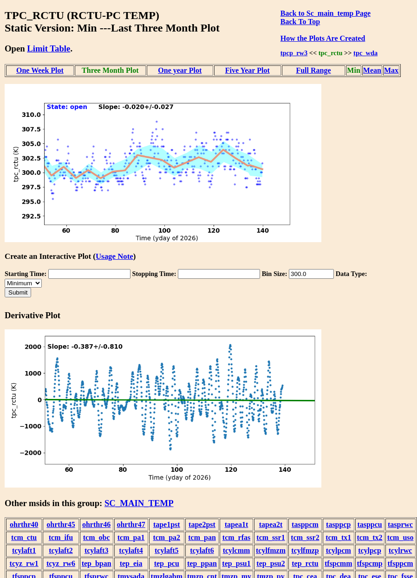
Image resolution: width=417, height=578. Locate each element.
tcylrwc (400, 550)
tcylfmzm (271, 550)
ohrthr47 (131, 524)
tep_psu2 (270, 563)
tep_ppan (202, 563)
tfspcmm (338, 563)
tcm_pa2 (166, 537)
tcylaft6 (202, 550)
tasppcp (338, 524)
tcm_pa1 (131, 537)
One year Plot (180, 70)
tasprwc (400, 524)
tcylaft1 (24, 550)
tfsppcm (400, 563)
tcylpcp (369, 550)
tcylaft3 (97, 550)
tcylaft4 (131, 550)
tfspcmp (370, 563)
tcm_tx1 (338, 537)
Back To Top (300, 22)
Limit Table (48, 48)
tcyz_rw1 (24, 563)
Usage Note (114, 256)
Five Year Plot (247, 70)
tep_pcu (166, 563)
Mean (372, 70)
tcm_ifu (61, 537)
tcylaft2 (61, 550)
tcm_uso (400, 537)
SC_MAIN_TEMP (139, 503)
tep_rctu (305, 563)
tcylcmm (236, 550)
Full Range (313, 70)
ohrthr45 (60, 524)
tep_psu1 (236, 563)
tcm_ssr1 (270, 537)
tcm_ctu (24, 537)
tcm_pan (202, 537)
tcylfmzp (305, 550)
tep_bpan (96, 563)
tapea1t (236, 524)
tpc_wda (365, 53)
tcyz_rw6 (60, 563)
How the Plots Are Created (322, 38)
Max (391, 70)
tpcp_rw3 (293, 53)
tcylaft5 (167, 550)
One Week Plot (40, 70)
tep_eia (131, 563)
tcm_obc (96, 537)
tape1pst (166, 524)
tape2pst (202, 524)
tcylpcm (338, 550)
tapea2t (271, 524)
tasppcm (305, 524)
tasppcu (369, 524)
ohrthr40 (24, 524)
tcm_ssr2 (305, 537)
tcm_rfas (236, 537)
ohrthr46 (96, 524)
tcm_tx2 (370, 537)
